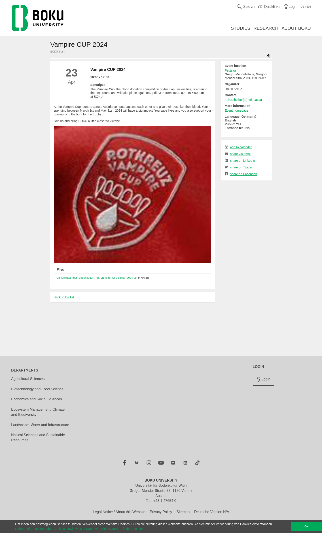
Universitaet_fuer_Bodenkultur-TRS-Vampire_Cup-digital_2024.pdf (96, 277)
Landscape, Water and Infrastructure (40, 425)
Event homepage (236, 110)
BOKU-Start (57, 51)
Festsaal (231, 70)
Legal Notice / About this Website (119, 512)
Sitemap (183, 512)
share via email (238, 154)
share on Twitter (238, 167)
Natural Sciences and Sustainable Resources (38, 437)
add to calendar (238, 147)
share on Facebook (241, 174)
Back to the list (64, 297)
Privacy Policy (161, 512)
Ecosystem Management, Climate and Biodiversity (38, 412)
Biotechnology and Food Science (37, 389)
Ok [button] (306, 526)
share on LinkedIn (240, 160)
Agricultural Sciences (27, 379)
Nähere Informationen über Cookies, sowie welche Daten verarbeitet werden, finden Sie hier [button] (79, 529)
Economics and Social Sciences (36, 399)
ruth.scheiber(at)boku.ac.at (243, 100)
